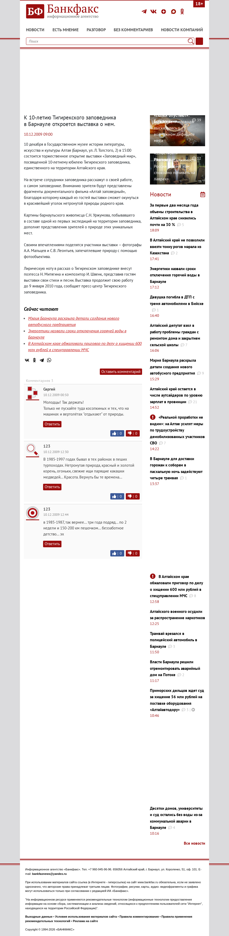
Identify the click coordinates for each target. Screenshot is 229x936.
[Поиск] (191, 41)
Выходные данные (39, 916)
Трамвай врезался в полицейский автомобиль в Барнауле (173, 640)
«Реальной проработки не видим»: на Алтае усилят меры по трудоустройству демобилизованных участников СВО (177, 430)
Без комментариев (133, 29)
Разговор (96, 29)
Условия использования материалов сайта (86, 916)
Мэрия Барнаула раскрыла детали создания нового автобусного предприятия (173, 367)
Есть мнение (66, 29)
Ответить (52, 424)
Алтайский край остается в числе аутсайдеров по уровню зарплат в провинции (176, 395)
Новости (35, 29)
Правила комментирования (139, 916)
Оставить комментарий (120, 371)
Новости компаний (182, 29)
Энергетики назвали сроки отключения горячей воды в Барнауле (175, 275)
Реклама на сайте (85, 921)
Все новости (194, 843)
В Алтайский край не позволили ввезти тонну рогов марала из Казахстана (177, 246)
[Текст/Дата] (199, 41)
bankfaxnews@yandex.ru (49, 873)
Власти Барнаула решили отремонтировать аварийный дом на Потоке (175, 668)
